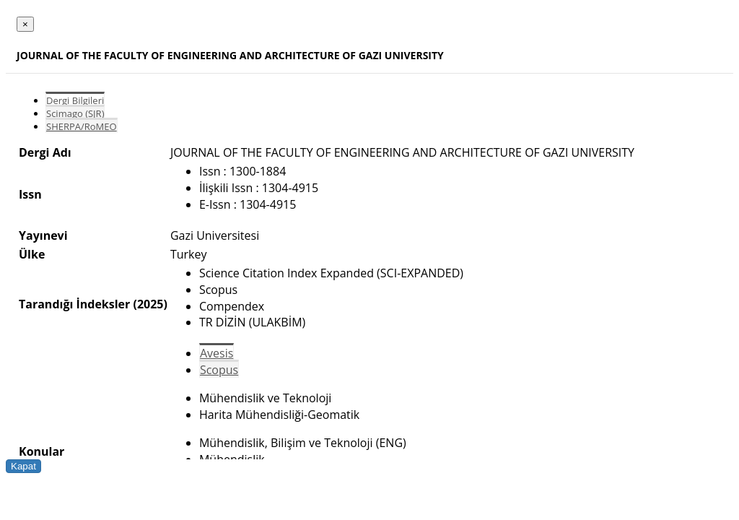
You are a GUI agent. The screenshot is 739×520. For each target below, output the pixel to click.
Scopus (219, 370)
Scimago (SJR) (75, 113)
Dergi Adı (45, 152)
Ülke (32, 254)
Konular (41, 451)
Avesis (216, 353)
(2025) (150, 304)
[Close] (25, 24)
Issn (30, 194)
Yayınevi (43, 235)
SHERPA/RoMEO (81, 126)
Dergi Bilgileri (75, 100)
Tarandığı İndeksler (74, 304)
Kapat (23, 466)
